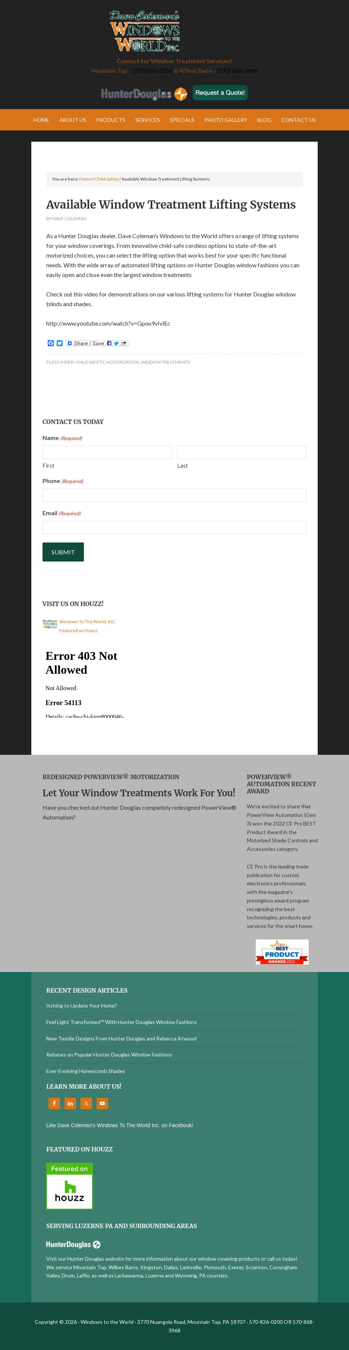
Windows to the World (174, 31)
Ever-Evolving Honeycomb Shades (85, 1071)
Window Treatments (165, 362)
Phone (63, 481)
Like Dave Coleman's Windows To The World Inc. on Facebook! (119, 1125)
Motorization (122, 362)
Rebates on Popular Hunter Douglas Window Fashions (109, 1054)
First (48, 465)
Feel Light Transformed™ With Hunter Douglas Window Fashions (121, 1022)
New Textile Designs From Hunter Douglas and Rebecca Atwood (121, 1038)
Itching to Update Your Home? (81, 1005)
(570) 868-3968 (237, 70)
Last (182, 465)
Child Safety (89, 362)
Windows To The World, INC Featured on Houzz (87, 626)
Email (62, 513)
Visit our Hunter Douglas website (85, 1258)
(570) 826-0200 (152, 70)
